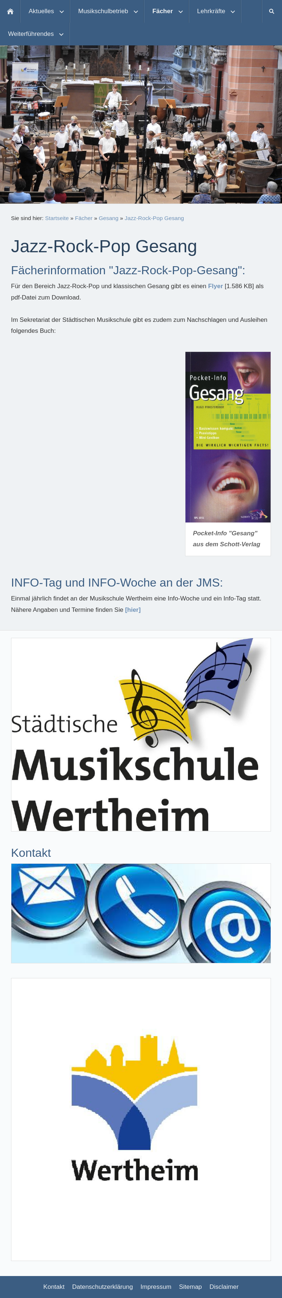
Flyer (215, 286)
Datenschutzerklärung (102, 1286)
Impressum (156, 1286)
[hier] (133, 609)
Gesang (109, 218)
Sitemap (190, 1286)
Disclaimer (224, 1286)
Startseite (57, 218)
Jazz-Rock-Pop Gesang (154, 218)
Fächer (84, 218)
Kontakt (54, 1286)
